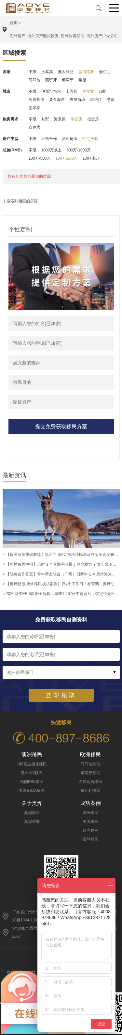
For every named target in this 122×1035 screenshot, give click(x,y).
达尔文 (88, 91)
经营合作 (49, 138)
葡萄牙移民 (90, 773)
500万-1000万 (78, 150)
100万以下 (92, 158)
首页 (14, 23)
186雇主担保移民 (32, 764)
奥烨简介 (32, 812)
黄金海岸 (57, 99)
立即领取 (61, 695)
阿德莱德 (36, 99)
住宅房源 (90, 138)
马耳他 (34, 80)
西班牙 (51, 80)
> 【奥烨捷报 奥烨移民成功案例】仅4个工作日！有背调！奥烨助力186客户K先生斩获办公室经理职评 (61, 584)
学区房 (76, 119)
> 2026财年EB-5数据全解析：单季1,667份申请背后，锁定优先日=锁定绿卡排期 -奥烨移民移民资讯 (61, 593)
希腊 (82, 80)
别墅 (45, 119)
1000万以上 (51, 150)
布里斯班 (77, 99)
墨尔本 (34, 107)
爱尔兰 (105, 72)
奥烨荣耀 (32, 821)
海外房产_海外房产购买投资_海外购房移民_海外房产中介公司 (64, 36)
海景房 (60, 119)
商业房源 (69, 138)
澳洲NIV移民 (31, 773)
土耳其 (47, 72)
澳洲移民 (90, 812)
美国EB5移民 (31, 781)
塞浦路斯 (86, 72)
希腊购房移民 (90, 781)
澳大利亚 (66, 72)
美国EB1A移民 (32, 790)
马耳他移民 (90, 764)
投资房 (93, 119)
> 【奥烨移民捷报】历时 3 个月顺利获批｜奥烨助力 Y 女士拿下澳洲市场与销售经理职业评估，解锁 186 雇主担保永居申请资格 (61, 564)
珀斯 (103, 91)
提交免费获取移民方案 (61, 426)
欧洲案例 (90, 830)
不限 (32, 72)
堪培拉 (96, 99)
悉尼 (111, 99)
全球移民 (90, 839)
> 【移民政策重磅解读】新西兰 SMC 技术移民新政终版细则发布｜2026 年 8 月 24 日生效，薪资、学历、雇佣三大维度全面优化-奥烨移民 (61, 554)
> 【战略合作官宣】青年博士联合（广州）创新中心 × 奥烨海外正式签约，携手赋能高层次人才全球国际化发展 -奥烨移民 (61, 574)
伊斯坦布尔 (51, 91)
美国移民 (90, 821)
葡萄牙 (68, 80)
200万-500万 (40, 158)
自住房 (34, 127)
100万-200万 (67, 158)
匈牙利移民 (90, 790)
